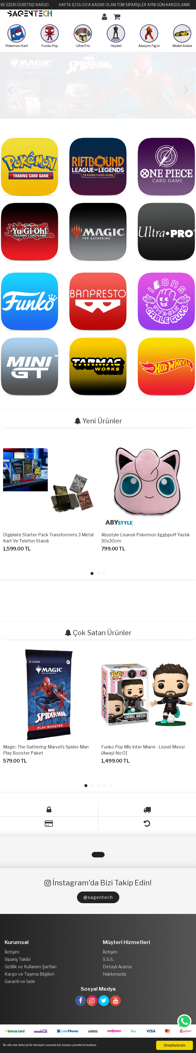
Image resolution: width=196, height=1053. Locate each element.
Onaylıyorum (175, 1045)
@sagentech (98, 897)
